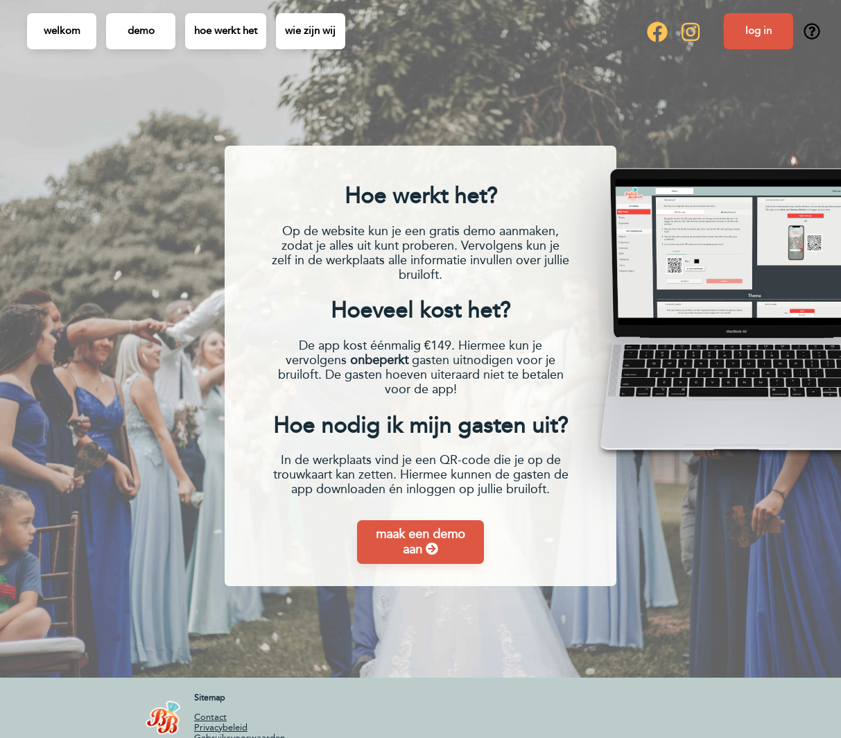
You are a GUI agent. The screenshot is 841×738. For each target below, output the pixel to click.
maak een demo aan (420, 541)
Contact (210, 717)
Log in (758, 30)
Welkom (62, 30)
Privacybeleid (221, 727)
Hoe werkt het (225, 30)
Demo (141, 30)
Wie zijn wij (310, 30)
